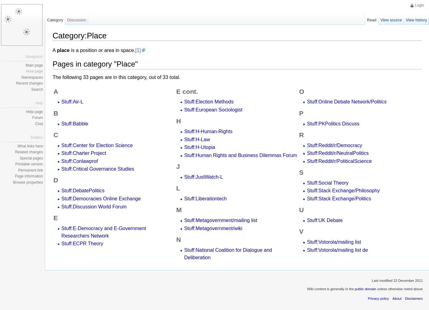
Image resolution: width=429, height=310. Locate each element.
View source (391, 20)
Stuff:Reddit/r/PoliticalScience (339, 161)
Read (371, 20)
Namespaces (32, 77)
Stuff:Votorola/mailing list (334, 242)
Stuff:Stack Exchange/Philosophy (343, 190)
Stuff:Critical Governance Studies (98, 169)
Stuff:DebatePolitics (83, 190)
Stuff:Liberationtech (205, 198)
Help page (34, 112)
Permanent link (30, 170)
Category (55, 20)
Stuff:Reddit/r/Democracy (334, 145)
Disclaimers (414, 298)
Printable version (29, 164)
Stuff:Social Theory (328, 183)
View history (416, 20)
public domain (365, 289)
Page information (29, 176)
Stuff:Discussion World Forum (94, 206)
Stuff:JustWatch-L (203, 177)
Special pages (31, 158)
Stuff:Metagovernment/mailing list (220, 220)
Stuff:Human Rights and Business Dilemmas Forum (240, 155)
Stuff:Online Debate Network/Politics (347, 101)
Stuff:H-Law (197, 139)
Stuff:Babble (75, 123)
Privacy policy (378, 298)
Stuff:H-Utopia (199, 147)
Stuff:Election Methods (209, 101)
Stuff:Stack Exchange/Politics (339, 198)
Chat (39, 124)
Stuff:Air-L (72, 101)
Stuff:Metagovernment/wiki (213, 228)
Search (37, 89)
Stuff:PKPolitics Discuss (333, 123)
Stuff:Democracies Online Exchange (101, 198)
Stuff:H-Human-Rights (208, 131)
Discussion (76, 20)
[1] (138, 50)
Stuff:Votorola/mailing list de (337, 250)
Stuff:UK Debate (324, 220)
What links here (30, 146)
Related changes (29, 152)
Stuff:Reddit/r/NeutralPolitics (338, 153)
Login (419, 5)
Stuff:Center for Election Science (97, 145)
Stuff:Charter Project (84, 153)
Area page (34, 71)
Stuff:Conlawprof (80, 161)
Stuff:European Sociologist (213, 109)
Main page (34, 65)
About (397, 298)
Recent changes (29, 83)
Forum (37, 118)
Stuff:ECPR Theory (82, 243)
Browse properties (28, 182)
